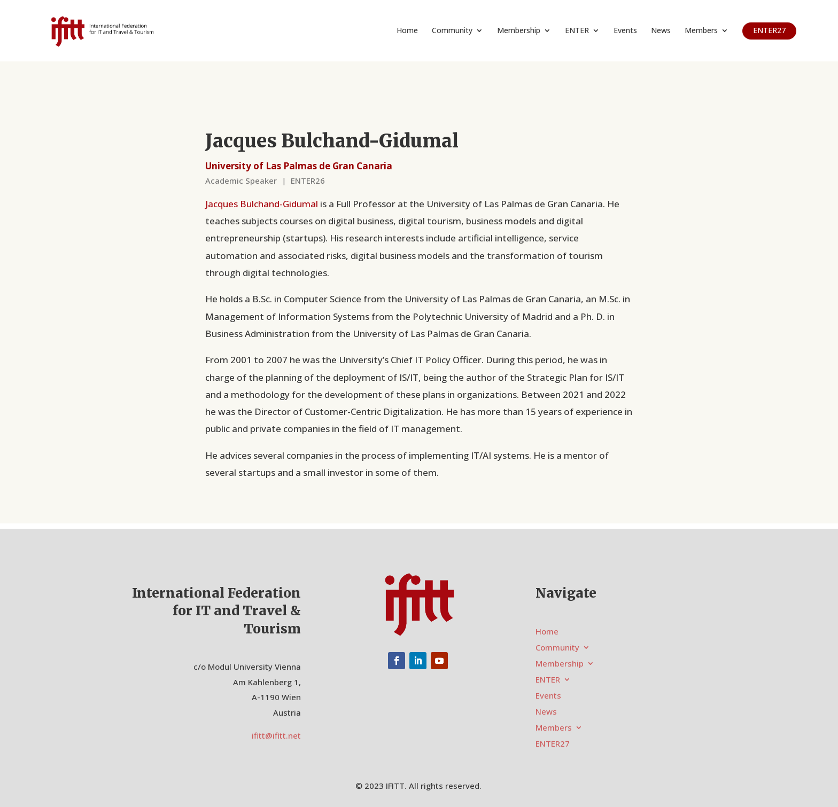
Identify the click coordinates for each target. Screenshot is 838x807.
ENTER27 (769, 30)
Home (407, 31)
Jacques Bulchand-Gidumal (261, 204)
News (661, 31)
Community (452, 31)
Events (625, 31)
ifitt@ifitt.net (276, 735)
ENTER (577, 31)
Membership (518, 31)
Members (701, 31)
